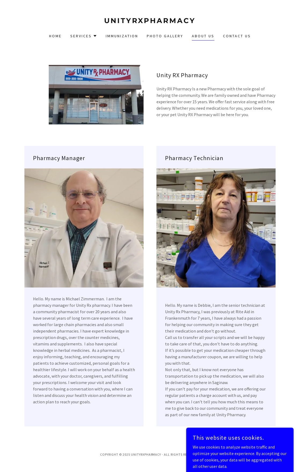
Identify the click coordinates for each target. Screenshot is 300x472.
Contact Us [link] (237, 36)
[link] (150, 21)
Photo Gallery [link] (165, 36)
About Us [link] (203, 36)
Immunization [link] (122, 36)
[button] (83, 36)
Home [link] (55, 36)
